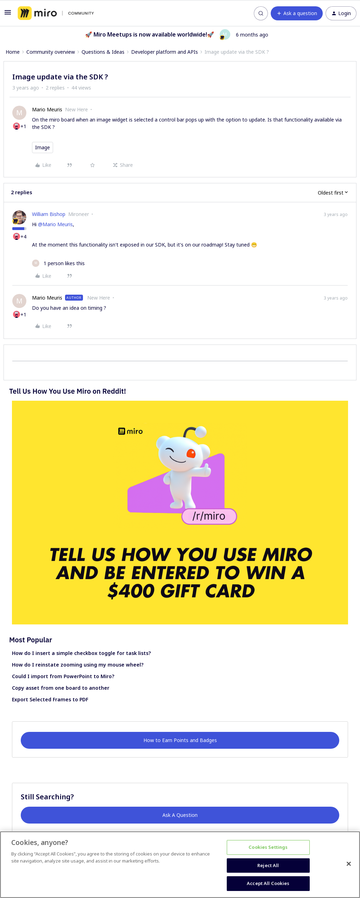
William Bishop (48, 214)
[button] (8, 14)
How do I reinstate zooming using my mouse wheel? (77, 664)
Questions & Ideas (103, 51)
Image (42, 147)
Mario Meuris (47, 109)
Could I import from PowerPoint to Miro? (63, 676)
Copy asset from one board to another (60, 687)
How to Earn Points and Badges (180, 740)
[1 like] (58, 263)
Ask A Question (180, 815)
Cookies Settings (268, 847)
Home (13, 51)
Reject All (268, 865)
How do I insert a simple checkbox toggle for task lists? (81, 653)
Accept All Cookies (268, 883)
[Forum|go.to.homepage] (56, 13)
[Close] (348, 864)
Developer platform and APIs (164, 51)
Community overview (50, 51)
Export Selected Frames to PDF (50, 699)
